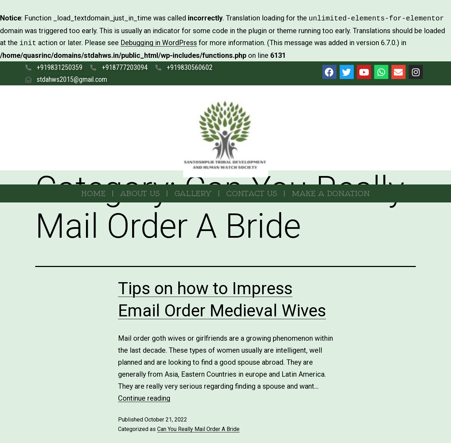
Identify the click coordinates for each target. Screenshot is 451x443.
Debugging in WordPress (159, 42)
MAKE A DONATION (331, 192)
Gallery (192, 192)
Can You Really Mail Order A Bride (198, 427)
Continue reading (144, 397)
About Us (140, 192)
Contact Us (251, 192)
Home (93, 192)
